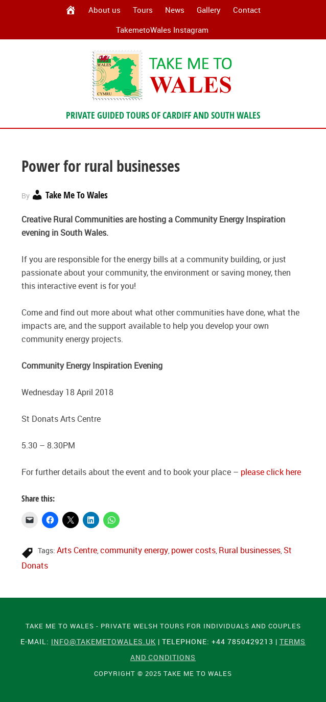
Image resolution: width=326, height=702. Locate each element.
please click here (271, 472)
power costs (193, 550)
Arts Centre (77, 550)
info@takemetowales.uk (103, 641)
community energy (134, 550)
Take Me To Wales (163, 75)
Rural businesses (250, 550)
